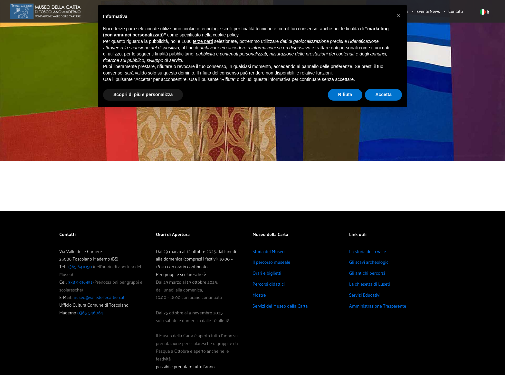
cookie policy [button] (225, 34)
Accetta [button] (383, 94)
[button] (399, 15)
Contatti (455, 11)
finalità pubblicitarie (174, 53)
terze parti (203, 41)
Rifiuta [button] (345, 94)
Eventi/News (428, 11)
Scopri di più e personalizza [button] (143, 94)
